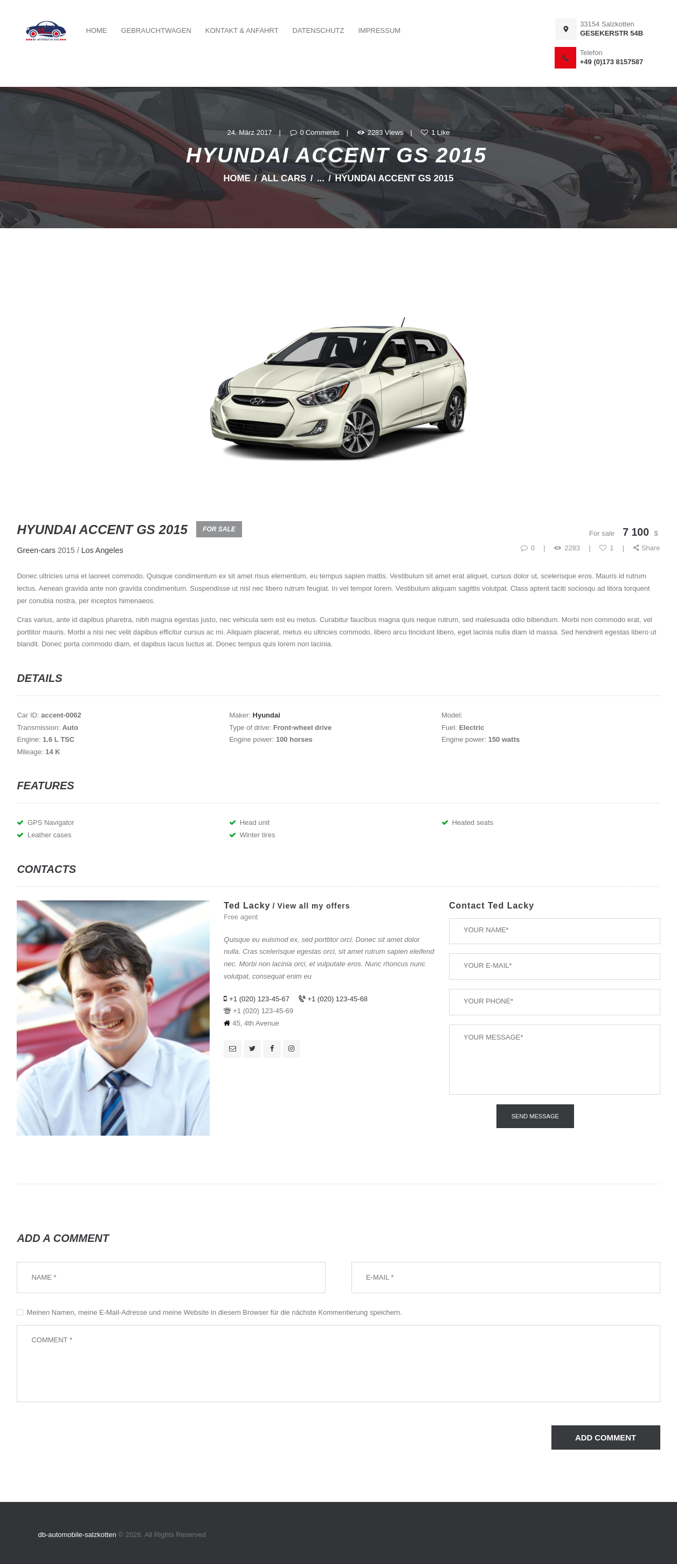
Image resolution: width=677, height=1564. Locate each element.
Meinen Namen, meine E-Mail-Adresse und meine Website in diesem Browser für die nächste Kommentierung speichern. (214, 1312)
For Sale (219, 529)
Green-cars (36, 550)
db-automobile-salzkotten (78, 1535)
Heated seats (472, 822)
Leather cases (49, 835)
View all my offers (314, 905)
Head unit (255, 822)
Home (236, 178)
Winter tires (257, 835)
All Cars (283, 178)
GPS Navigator (50, 822)
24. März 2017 (249, 132)
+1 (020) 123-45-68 (337, 999)
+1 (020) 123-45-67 (259, 999)
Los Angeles (102, 550)
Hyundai (266, 715)
